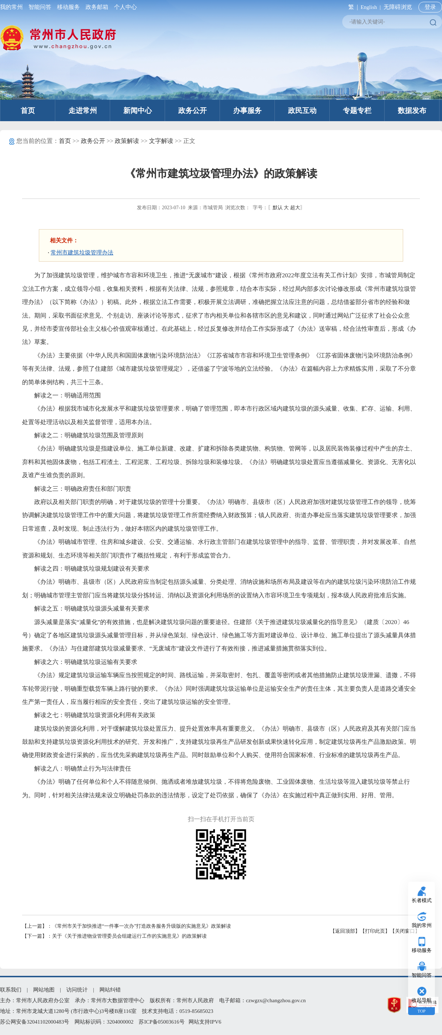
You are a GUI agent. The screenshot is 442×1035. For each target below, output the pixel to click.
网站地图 (44, 990)
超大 (295, 207)
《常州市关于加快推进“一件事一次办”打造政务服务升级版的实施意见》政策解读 (141, 926)
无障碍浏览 (398, 7)
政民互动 (302, 110)
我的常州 (13, 7)
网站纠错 (110, 990)
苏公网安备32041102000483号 (34, 1022)
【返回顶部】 (345, 931)
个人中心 (124, 7)
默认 (278, 207)
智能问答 (40, 7)
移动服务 (68, 7)
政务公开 (192, 110)
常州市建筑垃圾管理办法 (82, 252)
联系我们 (10, 990)
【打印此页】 (375, 931)
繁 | (351, 7)
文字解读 (161, 141)
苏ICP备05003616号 (161, 1022)
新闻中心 (137, 110)
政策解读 (127, 141)
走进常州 (82, 110)
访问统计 (77, 990)
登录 (430, 7)
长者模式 (422, 900)
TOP (421, 1011)
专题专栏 (357, 110)
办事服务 (247, 110)
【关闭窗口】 (405, 931)
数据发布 (412, 110)
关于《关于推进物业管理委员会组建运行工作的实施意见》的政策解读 (129, 936)
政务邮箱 (97, 7)
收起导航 (422, 1000)
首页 (28, 110)
